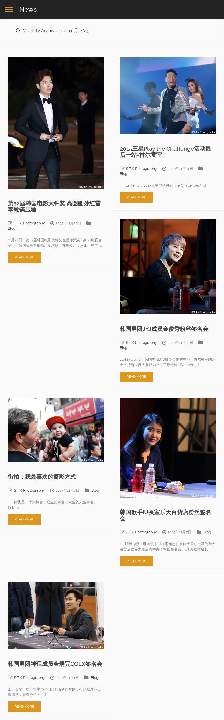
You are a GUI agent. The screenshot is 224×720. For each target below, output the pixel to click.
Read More (24, 257)
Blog (12, 228)
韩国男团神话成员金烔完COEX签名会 (55, 664)
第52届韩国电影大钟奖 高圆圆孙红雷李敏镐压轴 (54, 206)
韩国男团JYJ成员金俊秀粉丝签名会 (164, 329)
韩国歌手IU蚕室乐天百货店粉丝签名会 (165, 515)
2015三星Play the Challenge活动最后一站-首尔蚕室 (165, 152)
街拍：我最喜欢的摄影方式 (42, 477)
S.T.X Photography (29, 223)
